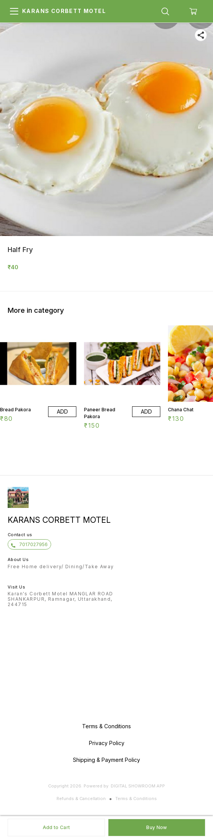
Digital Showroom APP (138, 786)
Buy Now (156, 827)
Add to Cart (56, 827)
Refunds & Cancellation (81, 798)
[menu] (14, 11)
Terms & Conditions (136, 798)
